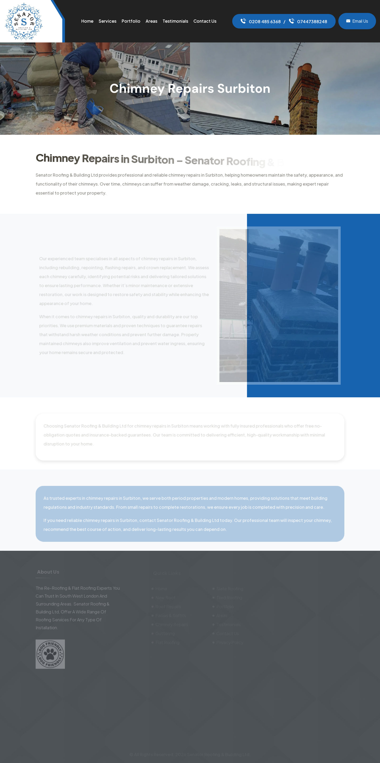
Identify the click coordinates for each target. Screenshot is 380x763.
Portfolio (131, 21)
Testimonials (175, 21)
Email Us (357, 21)
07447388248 (308, 21)
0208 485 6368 (261, 21)
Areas (151, 21)
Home (87, 21)
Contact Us (204, 21)
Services (107, 21)
